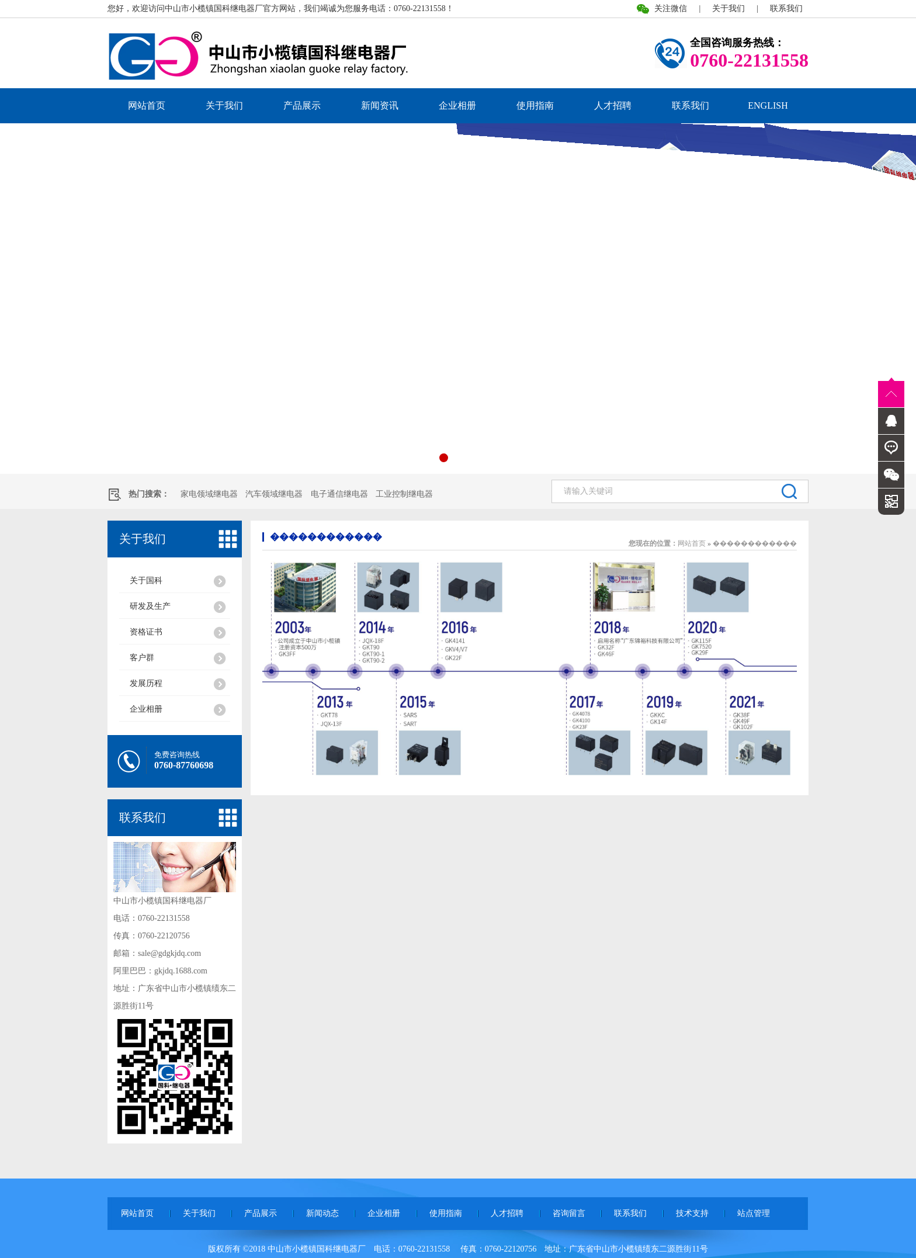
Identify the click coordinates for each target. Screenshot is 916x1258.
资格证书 (146, 632)
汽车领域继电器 (274, 494)
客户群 (142, 657)
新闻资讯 (379, 105)
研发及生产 (150, 606)
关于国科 (146, 580)
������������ (326, 537)
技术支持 (692, 1213)
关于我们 (728, 8)
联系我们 (786, 8)
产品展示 (302, 105)
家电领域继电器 (209, 494)
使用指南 (535, 105)
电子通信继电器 (339, 494)
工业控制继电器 (404, 494)
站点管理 (753, 1213)
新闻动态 (322, 1213)
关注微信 (670, 8)
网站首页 (146, 105)
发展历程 (146, 683)
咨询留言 (569, 1213)
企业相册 (457, 105)
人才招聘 (613, 105)
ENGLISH (767, 105)
